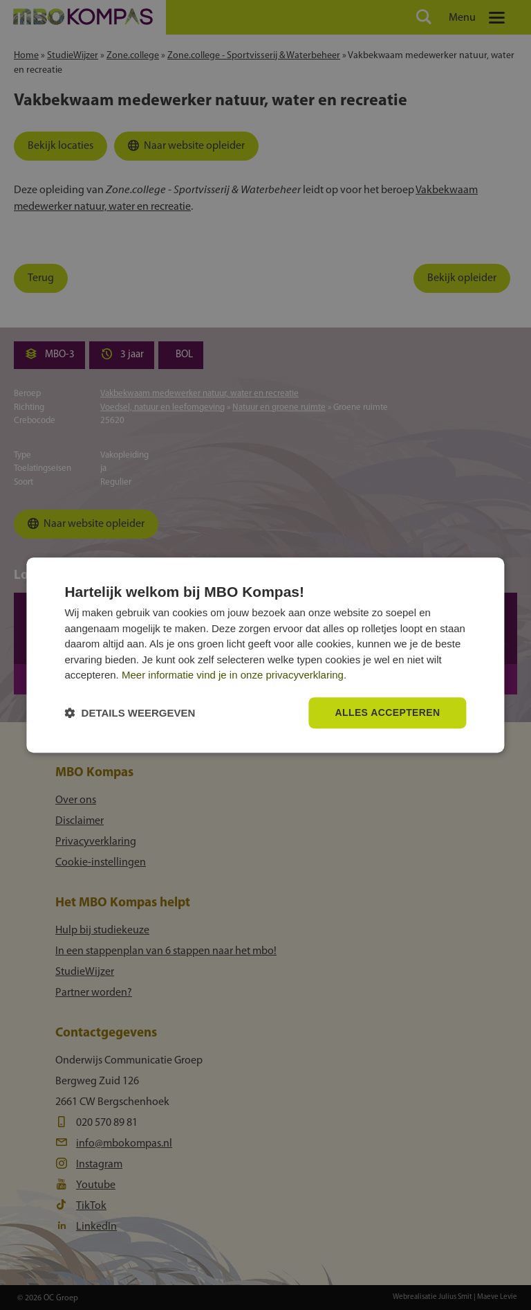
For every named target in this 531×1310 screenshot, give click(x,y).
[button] (129, 713)
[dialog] (265, 655)
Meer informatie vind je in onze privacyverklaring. (234, 675)
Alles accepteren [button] (387, 712)
